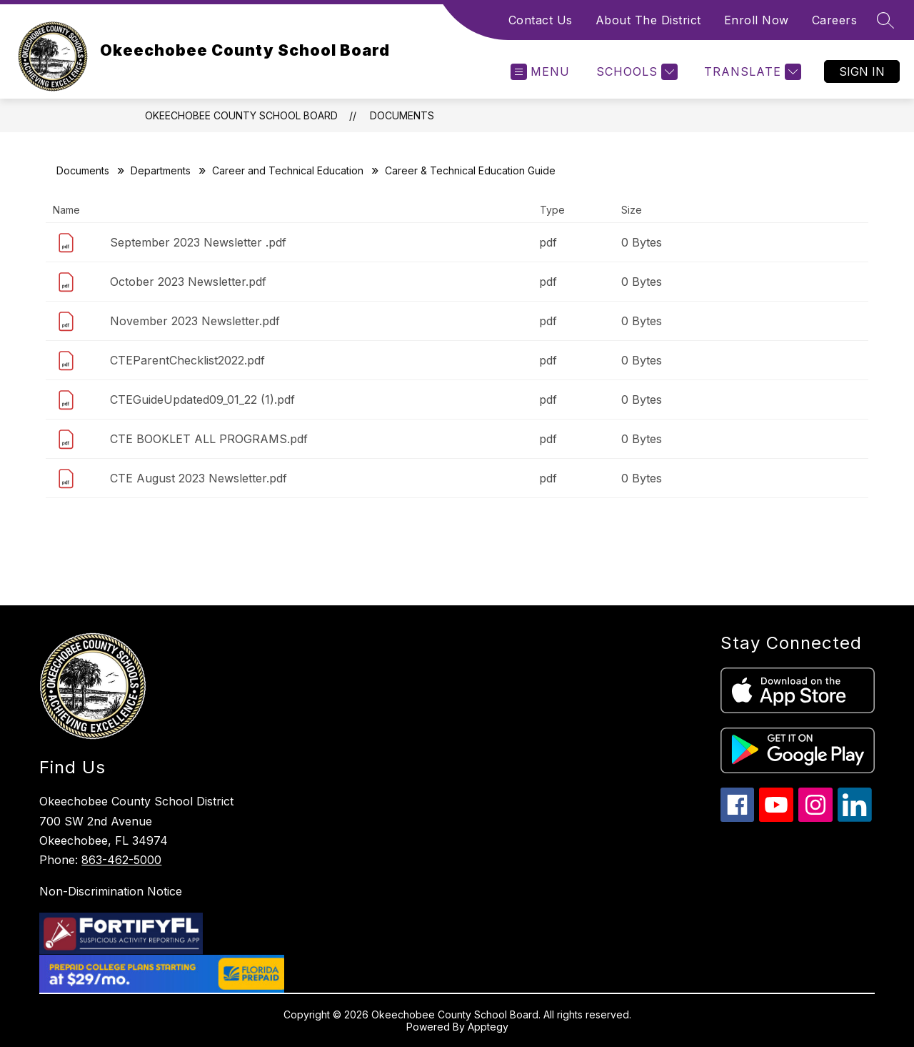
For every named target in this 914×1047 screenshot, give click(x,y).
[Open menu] (540, 72)
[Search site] (885, 20)
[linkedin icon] (855, 817)
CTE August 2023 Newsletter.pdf (198, 478)
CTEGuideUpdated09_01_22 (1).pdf (202, 399)
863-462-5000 (121, 860)
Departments (161, 170)
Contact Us (540, 20)
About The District (648, 20)
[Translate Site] (750, 72)
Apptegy (488, 1027)
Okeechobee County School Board (241, 115)
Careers (835, 20)
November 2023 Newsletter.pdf (195, 321)
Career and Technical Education (287, 170)
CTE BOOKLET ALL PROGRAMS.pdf (209, 439)
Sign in (862, 71)
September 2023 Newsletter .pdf (198, 242)
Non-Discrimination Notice (110, 891)
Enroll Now (756, 20)
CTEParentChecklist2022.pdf (187, 360)
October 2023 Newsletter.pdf (188, 281)
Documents (402, 115)
